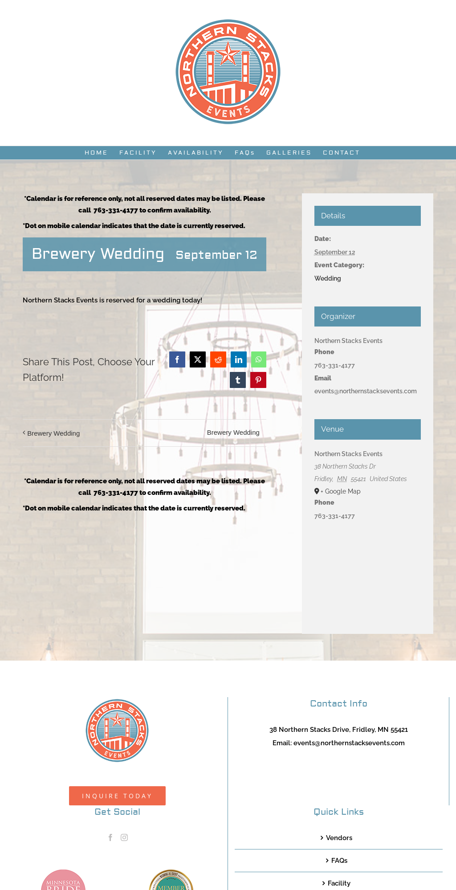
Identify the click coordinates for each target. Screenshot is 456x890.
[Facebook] (110, 837)
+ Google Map (341, 491)
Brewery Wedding (53, 433)
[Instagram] (124, 837)
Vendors (339, 838)
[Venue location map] (367, 571)
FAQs (339, 861)
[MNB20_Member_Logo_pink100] (63, 873)
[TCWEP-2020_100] (171, 873)
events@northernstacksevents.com (349, 743)
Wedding (327, 278)
